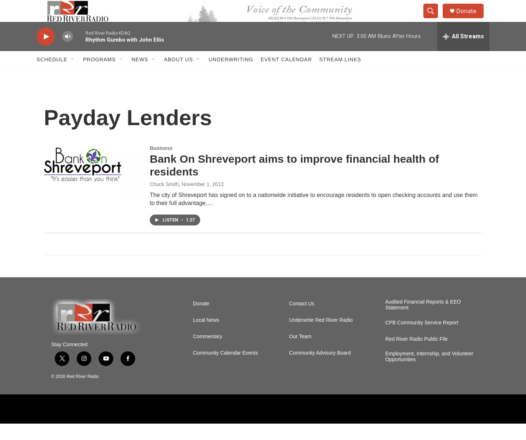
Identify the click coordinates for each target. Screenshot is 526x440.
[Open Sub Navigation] (73, 76)
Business (161, 164)
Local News (206, 336)
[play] (46, 53)
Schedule (52, 76)
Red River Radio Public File (416, 355)
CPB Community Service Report (421, 339)
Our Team (300, 353)
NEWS (140, 76)
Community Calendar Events (225, 369)
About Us (178, 76)
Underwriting (231, 76)
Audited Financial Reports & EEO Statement (423, 321)
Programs (99, 76)
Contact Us (301, 320)
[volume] (67, 53)
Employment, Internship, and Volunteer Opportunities (429, 373)
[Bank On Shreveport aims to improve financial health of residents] (93, 189)
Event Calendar (286, 76)
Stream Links (340, 76)
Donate (471, 19)
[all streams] (463, 52)
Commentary (207, 353)
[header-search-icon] (434, 19)
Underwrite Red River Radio (320, 336)
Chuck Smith (164, 201)
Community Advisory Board (320, 369)
